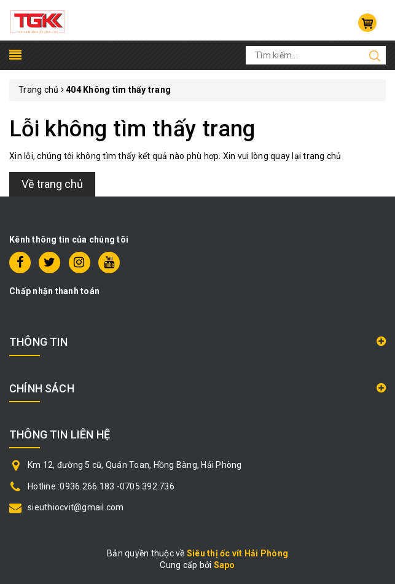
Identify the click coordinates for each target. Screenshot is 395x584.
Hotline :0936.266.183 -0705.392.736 (101, 486)
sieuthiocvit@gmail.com (76, 507)
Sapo (224, 565)
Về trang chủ (52, 183)
